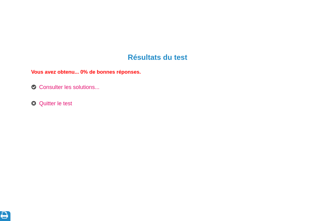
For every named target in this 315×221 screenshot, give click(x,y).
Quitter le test (55, 103)
